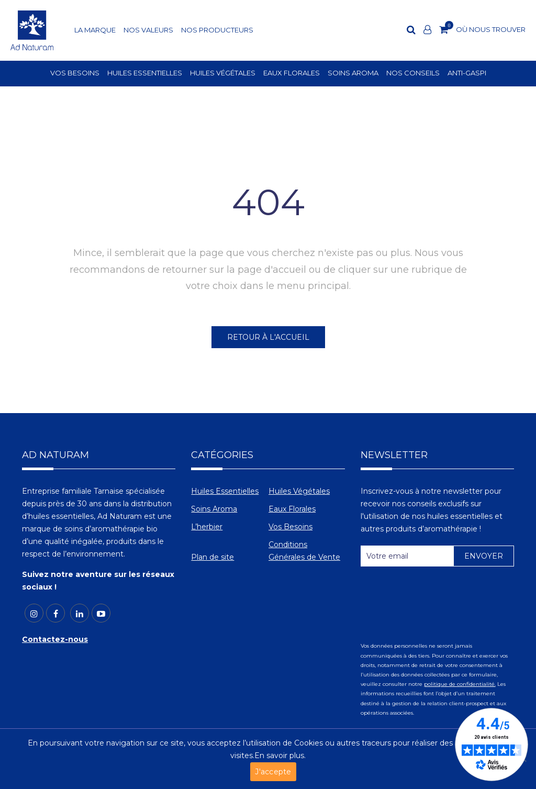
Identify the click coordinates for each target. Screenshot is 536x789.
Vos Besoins (290, 526)
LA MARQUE (95, 30)
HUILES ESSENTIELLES (144, 73)
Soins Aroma (214, 509)
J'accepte (273, 771)
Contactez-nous (55, 639)
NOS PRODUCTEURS (217, 30)
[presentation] (440, 600)
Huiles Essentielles (225, 491)
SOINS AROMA (353, 73)
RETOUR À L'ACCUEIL (268, 337)
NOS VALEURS (148, 30)
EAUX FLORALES (291, 73)
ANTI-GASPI (467, 73)
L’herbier (206, 526)
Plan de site (212, 557)
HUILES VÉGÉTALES (222, 73)
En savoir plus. (280, 755)
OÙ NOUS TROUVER (491, 29)
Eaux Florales (292, 509)
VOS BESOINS (74, 73)
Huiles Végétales (299, 491)
